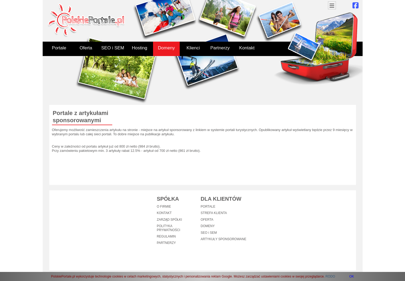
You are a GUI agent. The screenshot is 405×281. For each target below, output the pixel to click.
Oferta (86, 47)
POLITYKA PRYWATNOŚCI (168, 228)
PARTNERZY (166, 243)
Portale (59, 47)
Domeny (166, 47)
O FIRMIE (164, 206)
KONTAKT (164, 213)
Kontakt (247, 47)
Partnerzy (220, 47)
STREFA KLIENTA (214, 213)
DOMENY (208, 226)
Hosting (139, 47)
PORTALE (208, 206)
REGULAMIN (166, 236)
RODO (330, 276)
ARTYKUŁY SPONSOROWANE (223, 239)
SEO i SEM (112, 47)
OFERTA (207, 219)
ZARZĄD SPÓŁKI (169, 219)
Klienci (193, 47)
